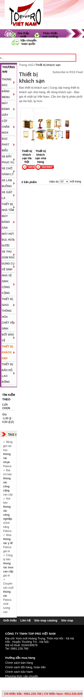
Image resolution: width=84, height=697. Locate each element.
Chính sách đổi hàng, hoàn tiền (25, 667)
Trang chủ (29, 49)
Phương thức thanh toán (21, 680)
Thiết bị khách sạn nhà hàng (40, 156)
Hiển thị (54, 181)
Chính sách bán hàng (19, 662)
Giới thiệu (10, 620)
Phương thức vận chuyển (21, 676)
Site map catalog (45, 620)
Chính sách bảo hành (19, 671)
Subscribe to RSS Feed (67, 72)
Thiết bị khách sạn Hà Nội (27, 156)
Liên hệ (25, 620)
